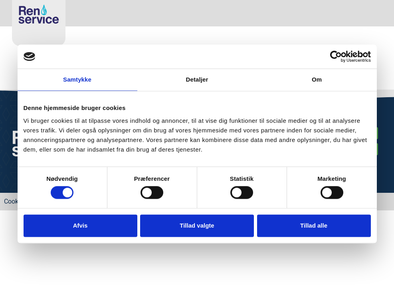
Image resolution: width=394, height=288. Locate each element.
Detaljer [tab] (197, 79)
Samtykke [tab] (77, 79)
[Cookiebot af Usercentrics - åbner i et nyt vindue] (336, 56)
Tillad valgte (197, 225)
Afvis (80, 225)
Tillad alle (313, 225)
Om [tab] (317, 79)
